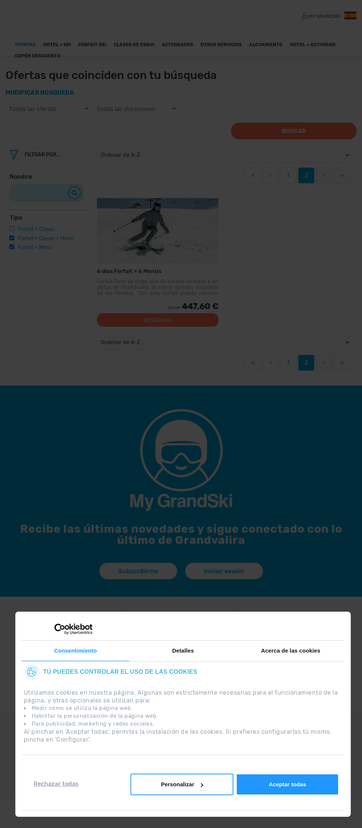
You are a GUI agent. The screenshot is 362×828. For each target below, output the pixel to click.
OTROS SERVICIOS (221, 44)
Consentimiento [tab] (75, 650)
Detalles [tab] (183, 650)
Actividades (177, 44)
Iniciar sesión (224, 577)
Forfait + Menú (35, 247)
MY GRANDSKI (325, 15)
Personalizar (182, 784)
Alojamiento (266, 44)
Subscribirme (137, 577)
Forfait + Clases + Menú (45, 238)
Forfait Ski (92, 44)
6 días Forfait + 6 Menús (128, 271)
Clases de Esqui (134, 44)
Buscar (300, 131)
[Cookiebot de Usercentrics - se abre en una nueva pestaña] (59, 629)
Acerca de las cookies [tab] (290, 650)
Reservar (158, 326)
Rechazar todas (56, 783)
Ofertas (25, 44)
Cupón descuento (37, 55)
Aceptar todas (287, 784)
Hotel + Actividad (313, 44)
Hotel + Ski (57, 44)
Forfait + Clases (36, 229)
